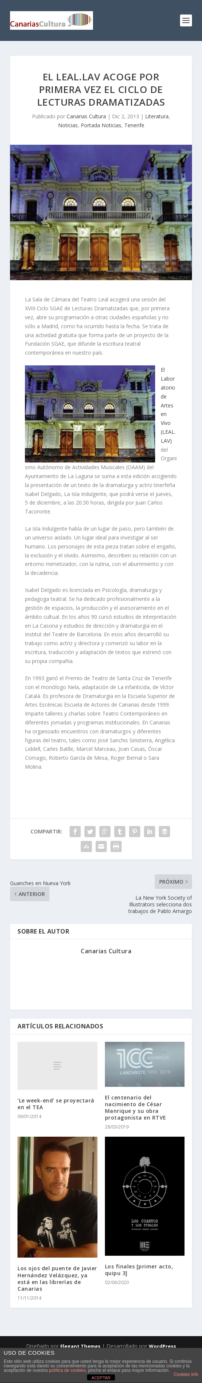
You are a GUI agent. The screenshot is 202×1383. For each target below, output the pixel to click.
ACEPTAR (101, 1378)
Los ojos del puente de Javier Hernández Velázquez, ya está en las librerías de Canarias (57, 1278)
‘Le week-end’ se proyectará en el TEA (55, 1104)
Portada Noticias (101, 125)
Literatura (157, 116)
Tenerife (134, 125)
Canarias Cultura (86, 116)
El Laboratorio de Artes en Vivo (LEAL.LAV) (168, 405)
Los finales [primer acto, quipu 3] (139, 1270)
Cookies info (186, 1374)
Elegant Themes (80, 1346)
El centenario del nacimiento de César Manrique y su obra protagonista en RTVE (135, 1107)
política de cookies (67, 1370)
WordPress (162, 1346)
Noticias (68, 125)
